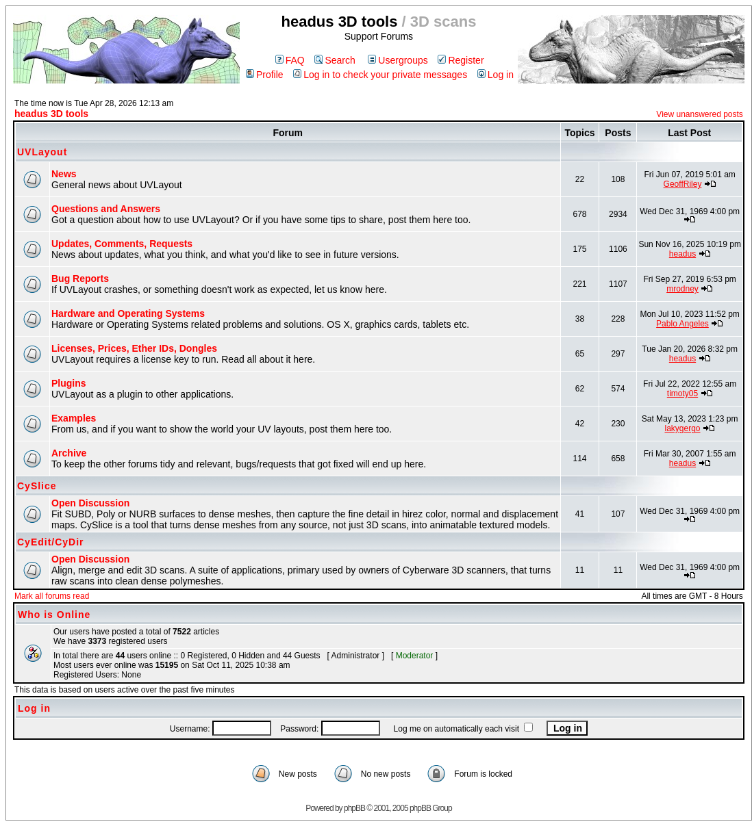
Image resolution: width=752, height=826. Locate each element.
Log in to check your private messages (380, 74)
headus (682, 254)
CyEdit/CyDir (50, 542)
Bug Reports (80, 278)
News (64, 173)
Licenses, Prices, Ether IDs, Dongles (134, 348)
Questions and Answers (105, 208)
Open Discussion (90, 503)
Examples (73, 418)
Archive (68, 453)
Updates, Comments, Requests (121, 243)
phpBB (354, 808)
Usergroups (397, 60)
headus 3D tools (51, 113)
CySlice (37, 485)
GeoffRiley (683, 184)
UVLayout (42, 151)
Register (461, 60)
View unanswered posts (699, 114)
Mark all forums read (51, 596)
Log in (495, 74)
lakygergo (682, 428)
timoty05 (682, 393)
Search (334, 60)
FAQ (290, 60)
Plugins (68, 383)
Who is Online (54, 614)
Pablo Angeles (682, 323)
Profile (265, 74)
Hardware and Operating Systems (128, 313)
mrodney (682, 289)
